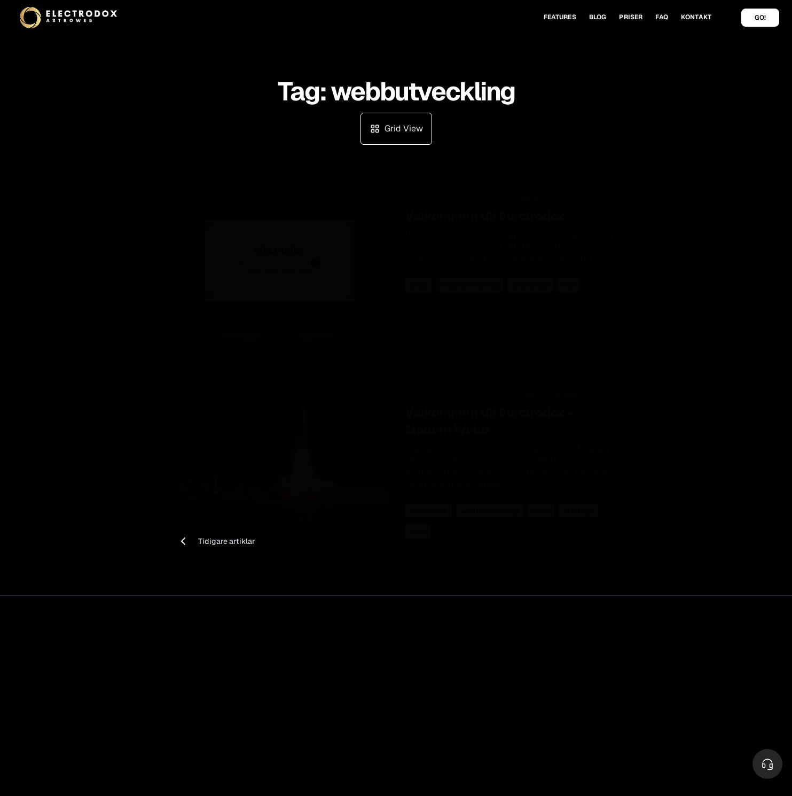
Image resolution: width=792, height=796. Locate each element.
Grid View (396, 128)
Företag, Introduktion (552, 391)
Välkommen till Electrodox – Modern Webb (490, 417)
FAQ (661, 17)
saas (417, 527)
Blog (638, 696)
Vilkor (77, 653)
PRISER (630, 17)
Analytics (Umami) (323, 696)
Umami (417, 696)
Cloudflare (423, 652)
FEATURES (560, 17)
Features (307, 652)
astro (418, 276)
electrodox (428, 506)
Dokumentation (543, 682)
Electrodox (95, 635)
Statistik (306, 682)
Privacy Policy (117, 653)
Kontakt (530, 652)
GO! (760, 17)
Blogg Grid (648, 711)
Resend (417, 668)
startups (578, 506)
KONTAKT (696, 17)
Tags (638, 725)
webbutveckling (470, 276)
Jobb (638, 668)
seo (567, 276)
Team (639, 682)
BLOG (598, 17)
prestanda (530, 276)
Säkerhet (307, 668)
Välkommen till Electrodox (485, 207)
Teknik (528, 190)
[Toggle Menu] (767, 764)
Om (635, 652)
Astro (413, 682)
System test (538, 696)
